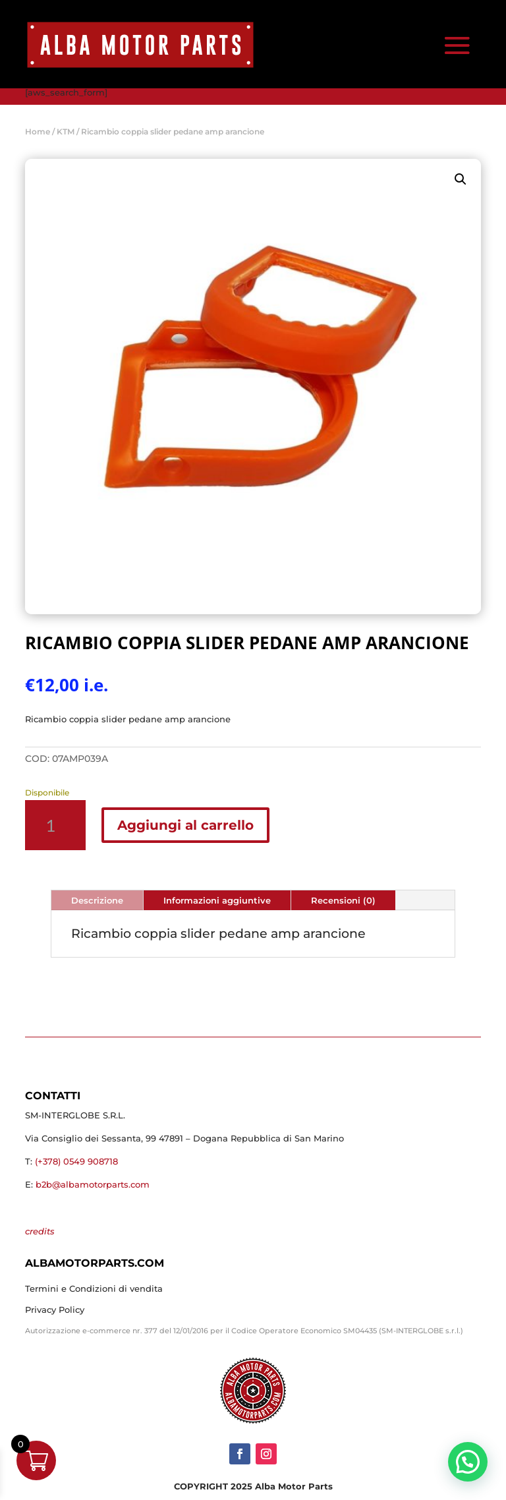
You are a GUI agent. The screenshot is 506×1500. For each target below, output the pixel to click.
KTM (65, 131)
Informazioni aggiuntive (217, 900)
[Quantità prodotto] (55, 825)
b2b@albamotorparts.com (93, 1184)
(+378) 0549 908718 (76, 1161)
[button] (460, 179)
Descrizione (97, 900)
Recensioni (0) (343, 900)
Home (37, 131)
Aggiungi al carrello (185, 825)
